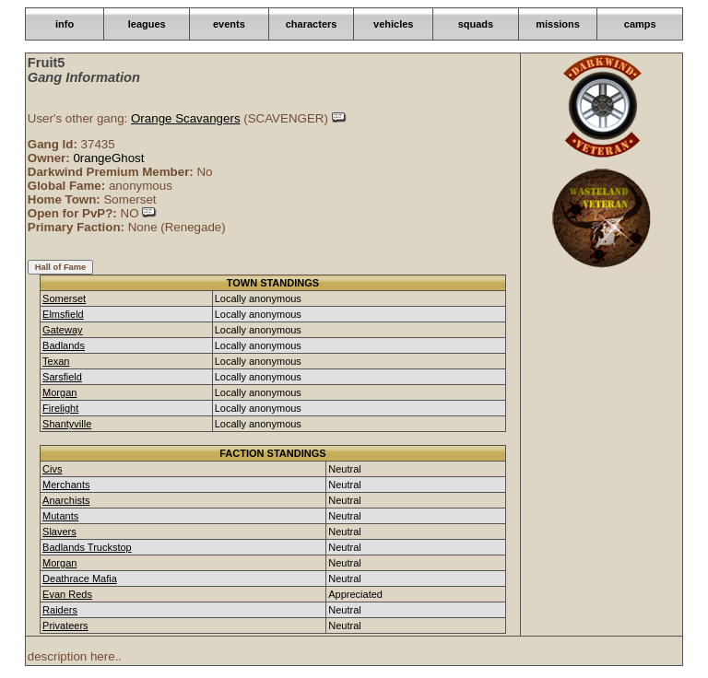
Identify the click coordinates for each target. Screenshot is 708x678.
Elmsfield (63, 314)
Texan (55, 361)
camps (640, 23)
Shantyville (66, 423)
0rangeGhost (108, 158)
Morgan (59, 392)
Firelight (60, 408)
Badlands (63, 345)
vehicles (393, 23)
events (229, 23)
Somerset (64, 298)
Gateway (62, 329)
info (64, 23)
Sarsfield (62, 376)
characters (311, 23)
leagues (147, 23)
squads (476, 23)
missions (558, 23)
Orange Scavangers (186, 118)
